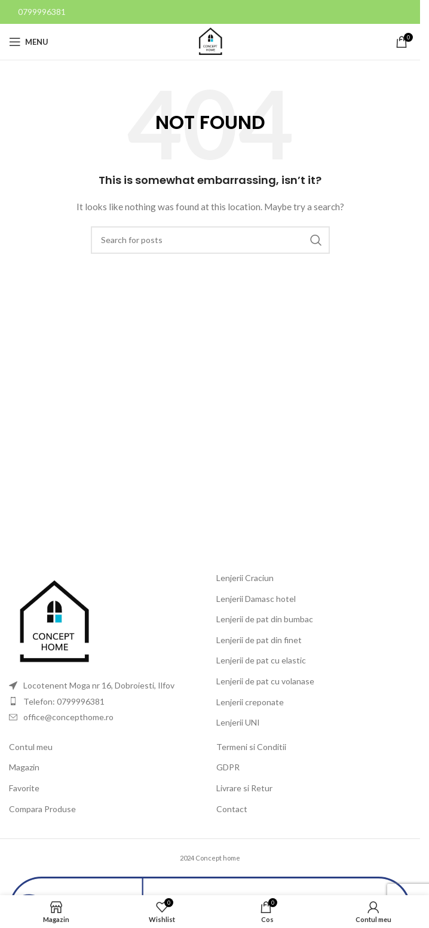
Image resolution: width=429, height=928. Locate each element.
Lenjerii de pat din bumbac (264, 619)
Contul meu (31, 747)
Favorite (24, 788)
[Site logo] (210, 41)
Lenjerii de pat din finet (259, 640)
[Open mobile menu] (28, 42)
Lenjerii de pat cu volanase (265, 681)
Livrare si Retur (244, 788)
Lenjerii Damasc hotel (256, 599)
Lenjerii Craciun (245, 578)
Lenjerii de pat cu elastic (261, 660)
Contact (231, 809)
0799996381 (42, 12)
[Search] (210, 240)
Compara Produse (42, 809)
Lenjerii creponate (250, 702)
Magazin (24, 767)
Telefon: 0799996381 (64, 701)
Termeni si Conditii (251, 747)
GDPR (228, 767)
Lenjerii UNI (238, 722)
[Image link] (54, 622)
